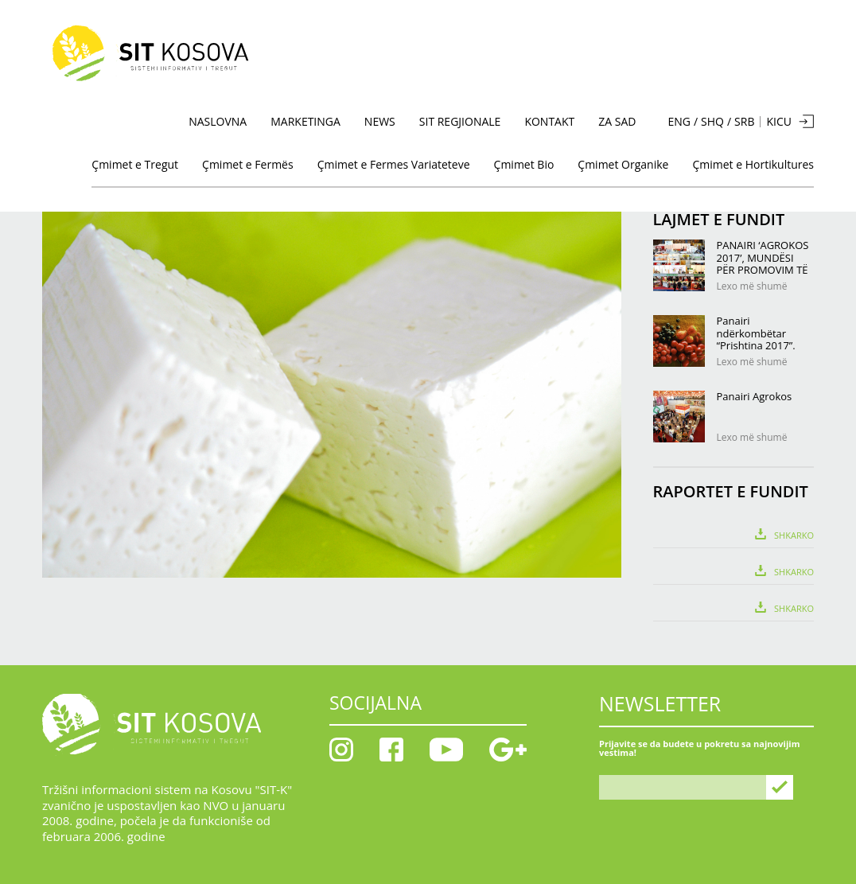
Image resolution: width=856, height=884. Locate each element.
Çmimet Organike (623, 164)
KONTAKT (549, 121)
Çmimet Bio (524, 164)
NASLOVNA (218, 121)
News (379, 121)
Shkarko (794, 534)
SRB (744, 121)
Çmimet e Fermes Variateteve (393, 164)
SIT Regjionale (460, 121)
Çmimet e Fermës (248, 164)
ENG (679, 121)
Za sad (617, 121)
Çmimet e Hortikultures (753, 164)
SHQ (712, 121)
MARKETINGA (305, 121)
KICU (779, 121)
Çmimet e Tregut (134, 164)
